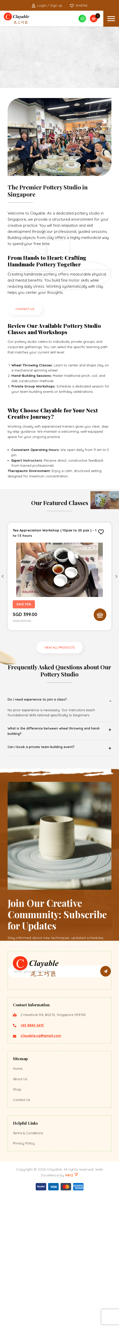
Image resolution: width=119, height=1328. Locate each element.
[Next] (116, 576)
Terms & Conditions (28, 1266)
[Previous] (2, 576)
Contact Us (21, 1232)
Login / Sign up (47, 5)
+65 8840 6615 (32, 1158)
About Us (20, 1211)
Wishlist (78, 5)
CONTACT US (24, 309)
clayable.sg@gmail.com (41, 1168)
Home (18, 1201)
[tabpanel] (59, 576)
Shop (17, 1222)
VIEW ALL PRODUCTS (59, 647)
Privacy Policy (24, 1276)
